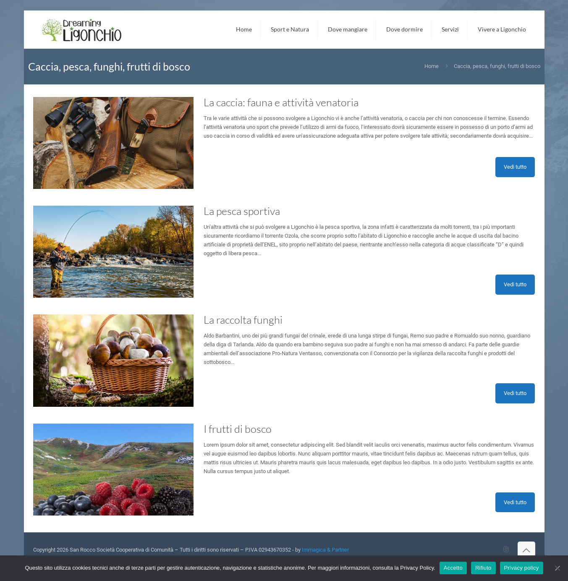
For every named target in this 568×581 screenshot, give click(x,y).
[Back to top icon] (526, 550)
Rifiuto (483, 568)
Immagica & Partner (325, 550)
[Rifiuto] (557, 568)
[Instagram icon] (506, 549)
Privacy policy (521, 568)
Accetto (453, 568)
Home (431, 66)
